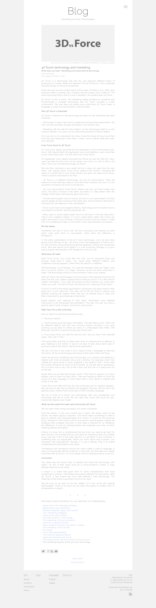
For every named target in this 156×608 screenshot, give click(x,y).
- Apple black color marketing (55, 508)
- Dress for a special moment (55, 523)
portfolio (28, 583)
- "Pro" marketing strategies (54, 513)
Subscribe (77, 559)
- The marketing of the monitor (55, 527)
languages (54, 575)
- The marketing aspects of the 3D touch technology (66, 542)
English (52, 579)
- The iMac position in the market (56, 518)
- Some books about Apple (54, 515)
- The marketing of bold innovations (58, 520)
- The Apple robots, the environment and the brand (65, 540)
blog (38, 575)
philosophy (29, 587)
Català (52, 583)
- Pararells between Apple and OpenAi (59, 510)
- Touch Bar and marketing (53, 532)
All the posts (77, 562)
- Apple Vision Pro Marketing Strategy (59, 505)
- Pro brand (46, 530)
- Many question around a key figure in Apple (62, 525)
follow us (67, 575)
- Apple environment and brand (56, 537)
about (26, 579)
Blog (78, 11)
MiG (26, 575)
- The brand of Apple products (55, 535)
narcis (26, 590)
